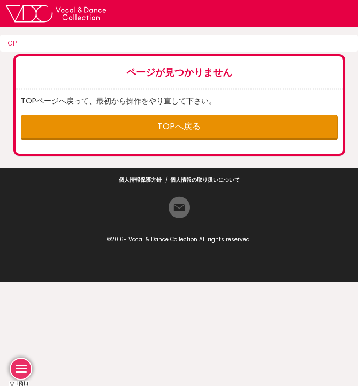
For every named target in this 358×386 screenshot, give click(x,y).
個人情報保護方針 (140, 180)
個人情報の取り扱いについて (205, 180)
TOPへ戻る (179, 126)
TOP (10, 43)
